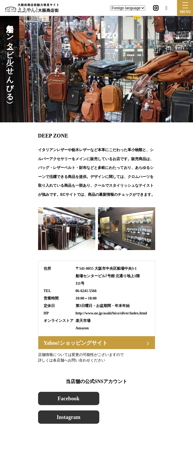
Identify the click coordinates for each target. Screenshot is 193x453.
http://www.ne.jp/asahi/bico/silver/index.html (111, 313)
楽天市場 (83, 321)
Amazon (82, 328)
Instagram (68, 417)
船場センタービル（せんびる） (10, 58)
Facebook (68, 398)
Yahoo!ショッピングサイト (76, 343)
